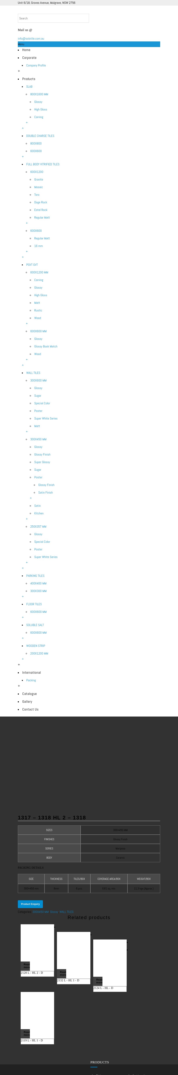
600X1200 (36, 172)
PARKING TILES (35, 576)
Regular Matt (42, 217)
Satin (37, 506)
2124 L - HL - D (103, 909)
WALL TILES (33, 373)
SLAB (29, 86)
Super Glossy (42, 462)
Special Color (42, 403)
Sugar (37, 395)
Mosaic (38, 187)
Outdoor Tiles (140, 1040)
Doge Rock (40, 202)
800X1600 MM (39, 94)
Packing (31, 680)
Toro (36, 195)
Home (26, 49)
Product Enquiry (30, 825)
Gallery (27, 701)
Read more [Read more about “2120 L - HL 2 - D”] (27, 887)
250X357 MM (38, 526)
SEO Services (135, 1066)
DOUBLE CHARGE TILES (40, 136)
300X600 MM (38, 380)
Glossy (38, 102)
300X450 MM (38, 439)
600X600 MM (38, 331)
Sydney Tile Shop (142, 1029)
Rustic (38, 310)
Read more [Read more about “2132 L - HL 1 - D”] (63, 895)
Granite (38, 179)
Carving (38, 117)
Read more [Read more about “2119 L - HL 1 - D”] (27, 955)
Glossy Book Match (45, 346)
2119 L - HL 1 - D (32, 961)
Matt (37, 303)
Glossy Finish (42, 454)
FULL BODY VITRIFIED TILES (43, 164)
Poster (38, 411)
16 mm (38, 246)
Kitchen (38, 513)
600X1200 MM (39, 272)
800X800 (36, 143)
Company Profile (36, 65)
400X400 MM (38, 583)
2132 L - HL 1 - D (68, 901)
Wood (37, 318)
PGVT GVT (32, 265)
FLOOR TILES (34, 604)
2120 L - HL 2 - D (32, 894)
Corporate (29, 57)
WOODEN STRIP (35, 646)
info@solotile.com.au (31, 38)
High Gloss (40, 109)
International (31, 672)
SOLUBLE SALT (35, 625)
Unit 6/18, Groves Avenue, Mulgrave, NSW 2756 (46, 3)
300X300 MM (38, 591)
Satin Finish (45, 492)
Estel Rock (41, 210)
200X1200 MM (39, 653)
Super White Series (46, 418)
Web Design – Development (107, 1066)
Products (28, 78)
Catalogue (29, 693)
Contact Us (30, 709)
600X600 (36, 151)
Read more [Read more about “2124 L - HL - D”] (99, 903)
